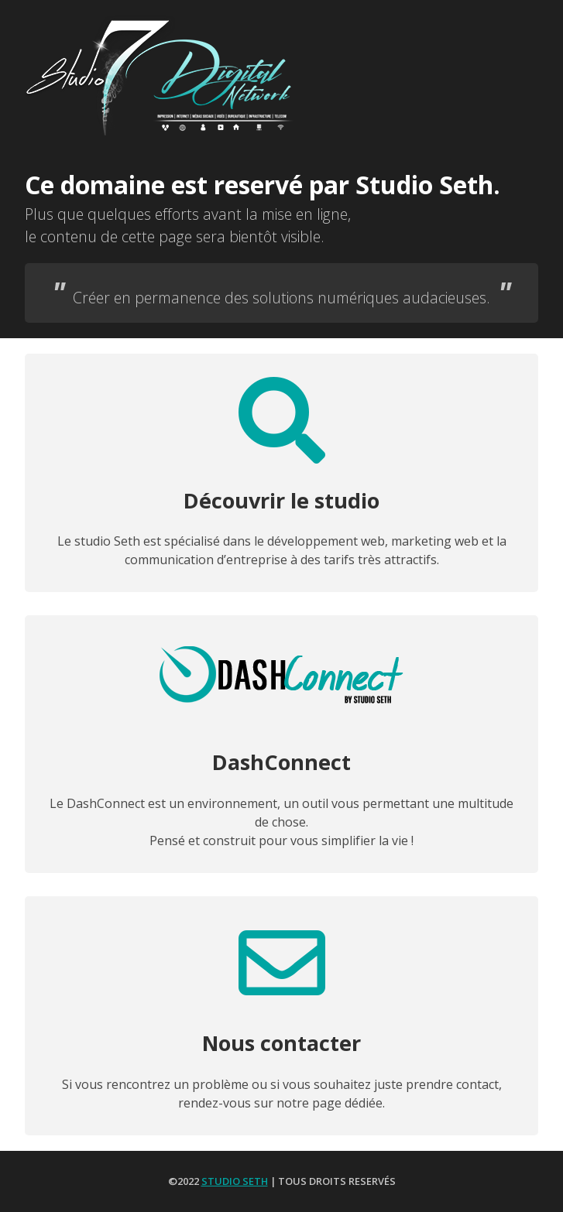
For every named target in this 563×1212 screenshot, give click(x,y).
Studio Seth (234, 1181)
